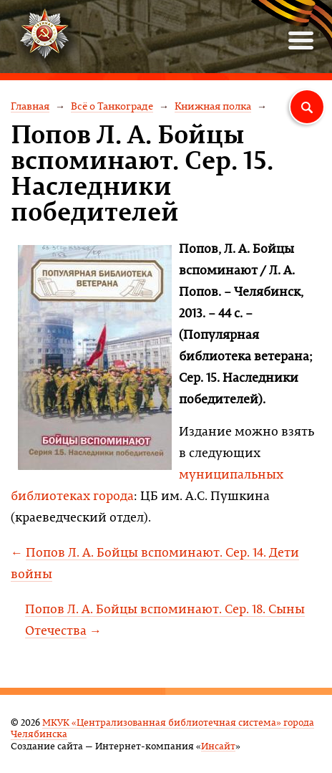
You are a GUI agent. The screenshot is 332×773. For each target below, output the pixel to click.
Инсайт (218, 745)
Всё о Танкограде (112, 105)
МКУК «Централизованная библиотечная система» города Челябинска (162, 727)
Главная (30, 105)
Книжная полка (213, 105)
